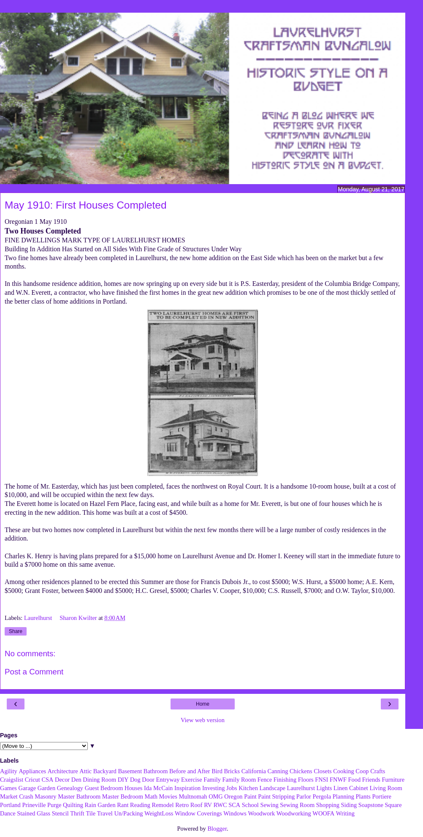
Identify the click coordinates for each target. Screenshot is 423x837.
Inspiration (187, 788)
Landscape (272, 788)
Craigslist (11, 779)
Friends (371, 779)
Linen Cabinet (351, 788)
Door (148, 779)
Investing (213, 788)
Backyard (105, 771)
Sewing (269, 805)
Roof (196, 805)
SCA (234, 805)
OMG (216, 796)
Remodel (163, 805)
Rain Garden (99, 805)
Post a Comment (34, 671)
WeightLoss (158, 813)
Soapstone (370, 805)
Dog (135, 779)
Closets (322, 771)
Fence (265, 779)
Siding (349, 805)
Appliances (32, 771)
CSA (47, 779)
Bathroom (156, 771)
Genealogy (70, 788)
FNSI (321, 779)
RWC (220, 805)
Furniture (393, 779)
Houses (133, 788)
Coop (362, 771)
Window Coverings (198, 813)
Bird (217, 771)
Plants (363, 796)
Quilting (73, 805)
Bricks (232, 771)
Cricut (32, 779)
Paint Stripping (276, 796)
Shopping (327, 805)
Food (354, 779)
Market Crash (16, 796)
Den (76, 779)
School (250, 805)
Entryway (168, 779)
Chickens (301, 771)
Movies (168, 796)
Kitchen (248, 788)
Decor (62, 779)
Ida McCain (158, 788)
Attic (85, 771)
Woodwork (261, 813)
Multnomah (193, 796)
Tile (90, 813)
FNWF (338, 779)
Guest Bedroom (104, 788)
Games (8, 788)
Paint (250, 796)
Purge (54, 805)
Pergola (322, 796)
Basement (130, 771)
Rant (122, 805)
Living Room (385, 788)
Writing (345, 813)
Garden (46, 788)
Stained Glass (33, 813)
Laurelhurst (39, 617)
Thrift (77, 813)
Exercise (191, 779)
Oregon (233, 796)
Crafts (377, 771)
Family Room (239, 779)
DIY (123, 779)
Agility (8, 771)
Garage (27, 788)
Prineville (34, 805)
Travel (105, 813)
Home (202, 704)
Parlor (303, 796)
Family (212, 779)
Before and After (189, 771)
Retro (182, 805)
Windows (235, 813)
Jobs (231, 788)
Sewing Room (297, 805)
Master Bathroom (79, 796)
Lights (324, 788)
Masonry (45, 796)
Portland (10, 805)
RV (208, 805)
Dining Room (99, 779)
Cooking (343, 771)
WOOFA (323, 813)
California (253, 771)
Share (15, 631)
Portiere (381, 796)
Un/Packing (128, 813)
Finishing (285, 779)
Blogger (217, 828)
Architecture (63, 771)
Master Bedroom (122, 796)
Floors (306, 779)
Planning (343, 796)
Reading (140, 805)
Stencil (60, 813)
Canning (278, 771)
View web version (203, 720)
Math (151, 796)
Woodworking (294, 813)
